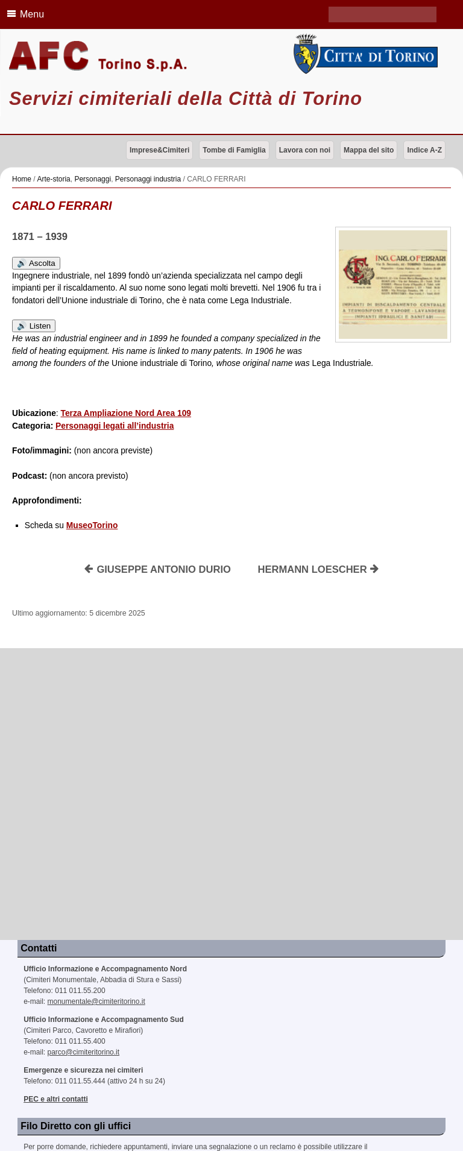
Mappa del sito (369, 150)
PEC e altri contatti (56, 1099)
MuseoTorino (92, 525)
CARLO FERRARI (62, 205)
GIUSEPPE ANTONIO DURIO (157, 569)
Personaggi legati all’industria (114, 425)
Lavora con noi (304, 150)
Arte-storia (53, 179)
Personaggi (92, 179)
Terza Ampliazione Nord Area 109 (126, 413)
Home (21, 179)
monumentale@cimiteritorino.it (96, 1001)
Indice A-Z (424, 150)
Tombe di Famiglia (234, 150)
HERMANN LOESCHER (319, 569)
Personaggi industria (148, 179)
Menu (23, 13)
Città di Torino (363, 54)
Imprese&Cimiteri (159, 150)
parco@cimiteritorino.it (84, 1052)
